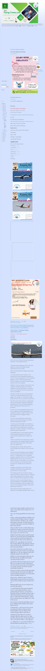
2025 (3, 106)
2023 (3, 108)
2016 (3, 138)
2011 (3, 141)
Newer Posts (13, 631)
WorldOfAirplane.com (15, 97)
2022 (3, 109)
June (4, 118)
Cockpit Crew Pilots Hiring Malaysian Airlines (20, 659)
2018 (3, 136)
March (4, 129)
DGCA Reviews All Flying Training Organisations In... (4, 126)
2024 (3, 107)
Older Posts (32, 631)
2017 (3, 137)
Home (23, 631)
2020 (3, 133)
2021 (3, 132)
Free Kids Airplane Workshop (17, 49)
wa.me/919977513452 (15, 139)
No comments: (18, 321)
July (4, 117)
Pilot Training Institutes (16, 663)
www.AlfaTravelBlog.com (16, 101)
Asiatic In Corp (39, 69)
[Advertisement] (10, 37)
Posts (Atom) (24, 633)
